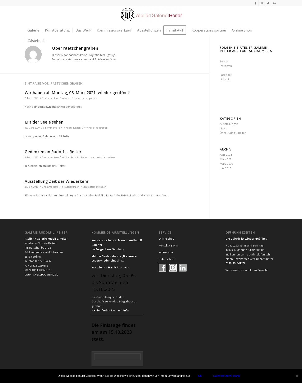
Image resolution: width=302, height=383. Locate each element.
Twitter (224, 61)
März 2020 (226, 164)
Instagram (226, 66)
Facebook (226, 75)
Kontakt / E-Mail (168, 245)
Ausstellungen (73, 127)
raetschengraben (87, 98)
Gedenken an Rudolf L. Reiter (53, 151)
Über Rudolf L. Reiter (76, 157)
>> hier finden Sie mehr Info (110, 310)
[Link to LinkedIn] (274, 3)
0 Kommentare (50, 98)
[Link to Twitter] (268, 3)
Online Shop (166, 238)
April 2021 (226, 155)
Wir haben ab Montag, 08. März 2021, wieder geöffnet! (77, 92)
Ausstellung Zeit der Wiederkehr (57, 181)
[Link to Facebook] (255, 3)
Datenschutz (167, 259)
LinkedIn (225, 79)
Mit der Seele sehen (44, 122)
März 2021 (226, 159)
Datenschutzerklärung (226, 375)
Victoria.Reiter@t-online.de (41, 274)
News (67, 98)
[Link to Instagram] (262, 3)
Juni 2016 (225, 168)
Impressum (166, 252)
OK (200, 375)
